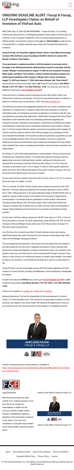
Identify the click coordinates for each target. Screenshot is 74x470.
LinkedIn (26, 291)
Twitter (36, 291)
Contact (54, 456)
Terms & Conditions (60, 452)
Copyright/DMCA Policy (26, 456)
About (8, 452)
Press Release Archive (21, 452)
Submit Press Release (41, 452)
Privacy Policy (43, 456)
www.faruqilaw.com (52, 101)
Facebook (48, 291)
